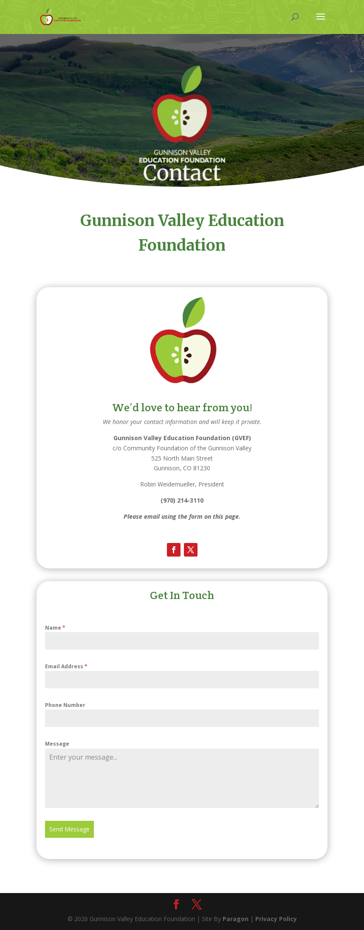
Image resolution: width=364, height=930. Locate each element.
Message (57, 743)
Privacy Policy (276, 919)
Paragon (235, 919)
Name (55, 627)
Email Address (66, 666)
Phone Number (65, 705)
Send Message (69, 829)
